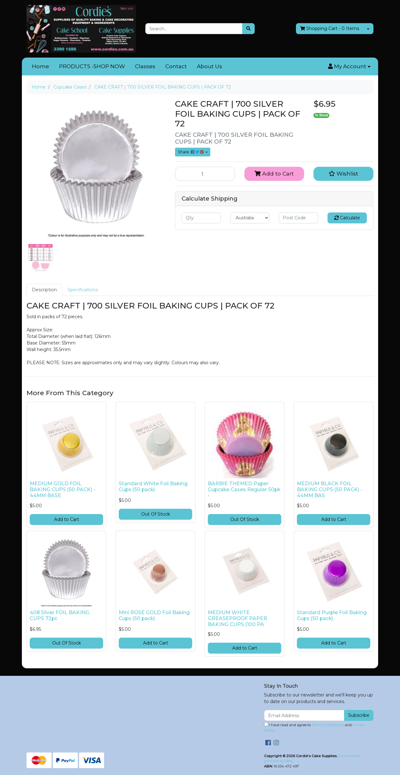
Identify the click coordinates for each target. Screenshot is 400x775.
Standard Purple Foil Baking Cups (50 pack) (332, 615)
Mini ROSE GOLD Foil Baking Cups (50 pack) (154, 615)
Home (40, 66)
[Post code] (298, 217)
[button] (349, 66)
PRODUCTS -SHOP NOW (92, 66)
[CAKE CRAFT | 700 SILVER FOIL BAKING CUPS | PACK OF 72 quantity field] (205, 174)
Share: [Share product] (191, 152)
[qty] (201, 217)
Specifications (83, 290)
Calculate (347, 218)
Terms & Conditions (328, 725)
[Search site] (248, 28)
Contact (176, 66)
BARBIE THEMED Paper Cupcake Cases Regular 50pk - (244, 489)
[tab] (44, 290)
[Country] (250, 217)
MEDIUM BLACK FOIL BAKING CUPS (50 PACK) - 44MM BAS (329, 489)
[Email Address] (304, 715)
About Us (209, 66)
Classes (145, 66)
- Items (329, 28)
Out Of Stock (155, 514)
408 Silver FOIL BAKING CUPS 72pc (59, 615)
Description (44, 290)
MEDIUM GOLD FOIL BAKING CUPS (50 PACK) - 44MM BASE (62, 489)
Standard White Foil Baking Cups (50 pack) (153, 486)
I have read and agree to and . (314, 727)
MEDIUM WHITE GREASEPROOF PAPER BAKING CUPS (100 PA (237, 618)
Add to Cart (274, 173)
